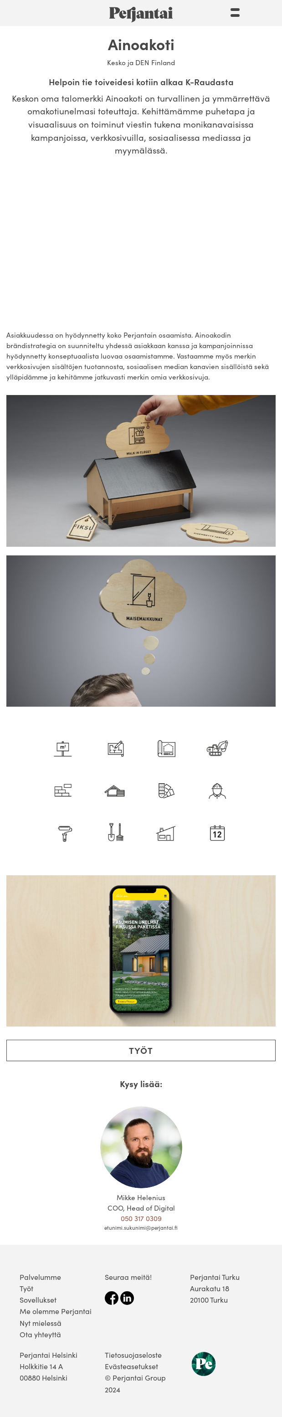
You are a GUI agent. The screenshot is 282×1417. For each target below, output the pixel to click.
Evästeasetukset (131, 1366)
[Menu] (235, 11)
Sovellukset (38, 1299)
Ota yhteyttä (40, 1334)
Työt (141, 1050)
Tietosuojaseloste (133, 1355)
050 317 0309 (141, 1218)
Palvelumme (40, 1277)
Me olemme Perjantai (56, 1311)
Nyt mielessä (41, 1323)
